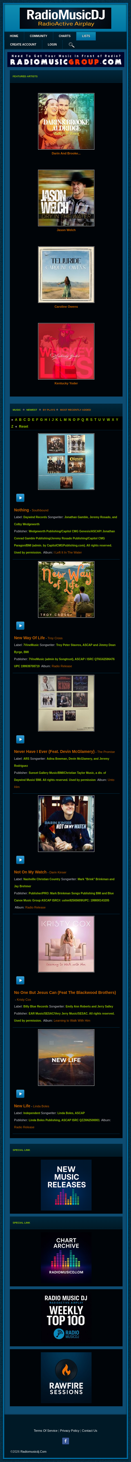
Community (38, 36)
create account (23, 44)
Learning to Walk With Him (72, 1020)
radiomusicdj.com (33, 1451)
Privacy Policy (69, 1430)
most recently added (75, 409)
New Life (22, 1106)
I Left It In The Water (68, 552)
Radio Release (62, 666)
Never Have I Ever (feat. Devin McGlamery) (54, 751)
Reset (23, 427)
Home (14, 36)
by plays (49, 409)
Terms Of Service (45, 1430)
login (52, 44)
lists (86, 36)
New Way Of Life (29, 638)
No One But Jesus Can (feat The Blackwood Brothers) (65, 992)
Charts (65, 36)
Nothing (21, 510)
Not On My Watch (30, 872)
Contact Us (89, 1430)
